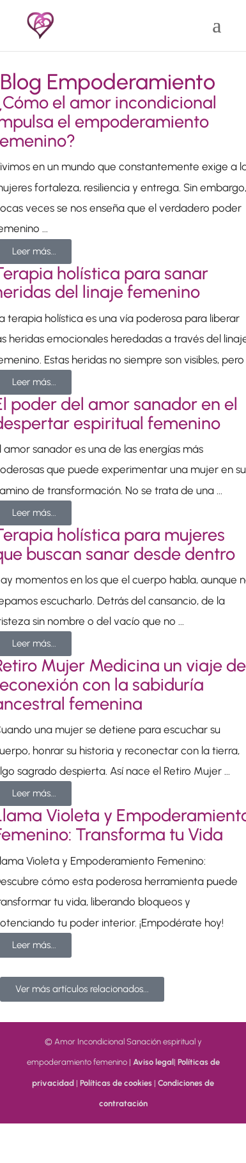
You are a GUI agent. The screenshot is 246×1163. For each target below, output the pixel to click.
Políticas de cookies (116, 1083)
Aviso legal (153, 1062)
